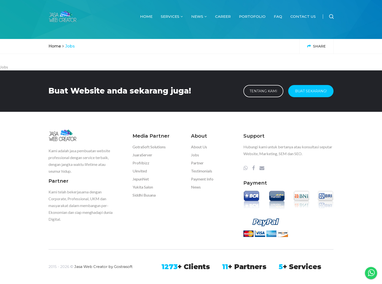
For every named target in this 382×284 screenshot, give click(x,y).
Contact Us (303, 16)
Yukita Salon (143, 187)
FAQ (278, 16)
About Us (199, 146)
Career (223, 16)
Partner (197, 163)
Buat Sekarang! (311, 91)
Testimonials (201, 171)
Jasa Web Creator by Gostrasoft (103, 266)
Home (146, 16)
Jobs (195, 154)
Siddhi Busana (144, 195)
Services (172, 16)
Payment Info (202, 179)
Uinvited (140, 171)
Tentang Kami (263, 91)
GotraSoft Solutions (149, 146)
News (199, 16)
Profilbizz (141, 163)
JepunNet (141, 179)
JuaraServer (142, 154)
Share (316, 46)
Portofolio (252, 16)
